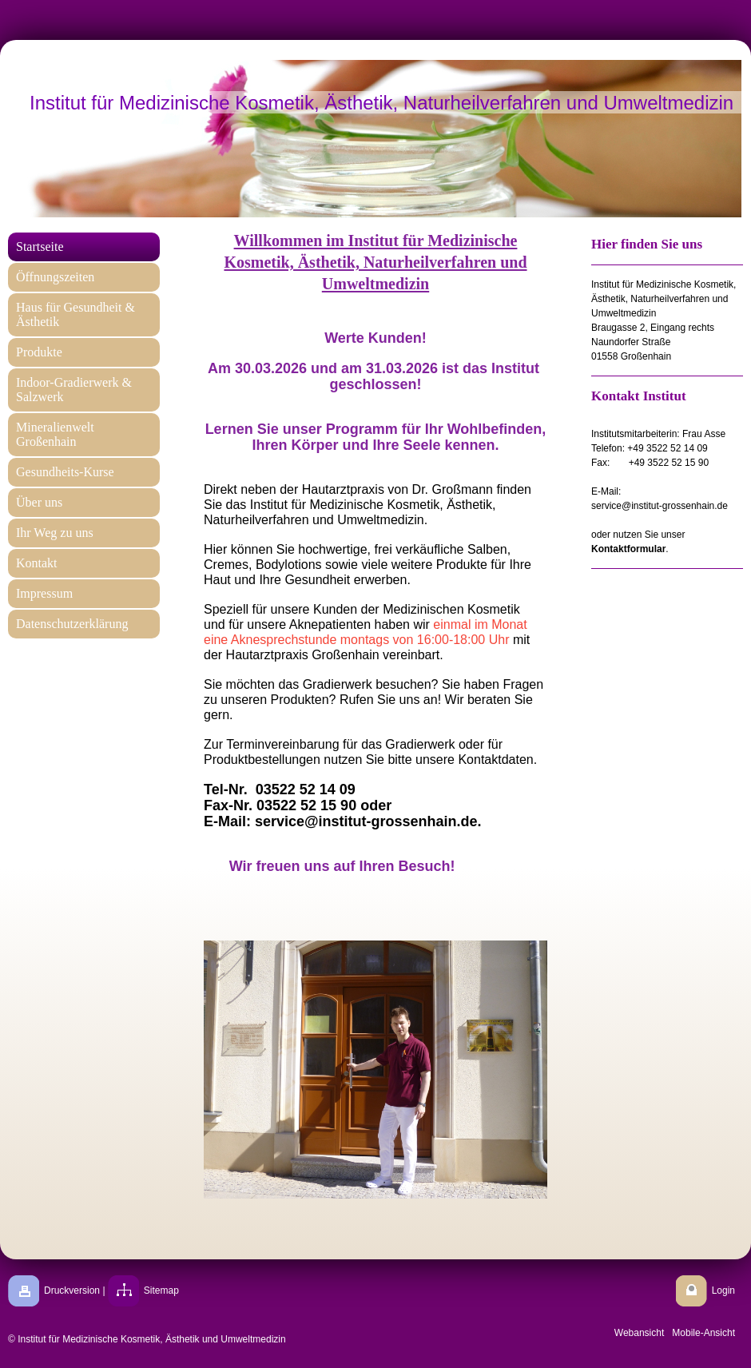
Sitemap (161, 1290)
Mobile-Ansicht (703, 1332)
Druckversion (72, 1290)
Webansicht (639, 1332)
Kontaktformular (628, 549)
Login (723, 1290)
